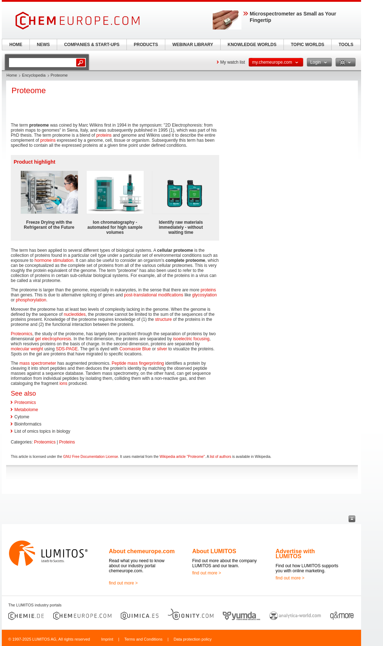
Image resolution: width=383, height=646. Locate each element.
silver (162, 348)
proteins (104, 135)
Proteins (67, 442)
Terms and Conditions (143, 639)
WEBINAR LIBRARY (192, 44)
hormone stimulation (53, 260)
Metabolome (26, 409)
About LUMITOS (214, 551)
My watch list (232, 62)
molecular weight (27, 348)
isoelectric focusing (191, 338)
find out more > (123, 583)
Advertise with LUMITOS (295, 553)
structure (163, 319)
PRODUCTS (146, 44)
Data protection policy (193, 639)
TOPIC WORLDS (307, 44)
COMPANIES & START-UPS (91, 44)
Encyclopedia (33, 75)
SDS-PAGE (67, 348)
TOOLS (345, 44)
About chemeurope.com (142, 551)
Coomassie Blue (135, 348)
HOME (15, 44)
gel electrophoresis (53, 338)
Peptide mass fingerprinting (138, 363)
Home (11, 75)
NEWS (43, 44)
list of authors (220, 457)
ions (63, 383)
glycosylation (204, 294)
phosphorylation (31, 299)
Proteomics (21, 333)
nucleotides (75, 314)
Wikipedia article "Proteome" (182, 457)
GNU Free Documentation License (90, 457)
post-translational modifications (153, 294)
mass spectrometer (37, 363)
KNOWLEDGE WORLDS (252, 44)
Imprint (107, 639)
